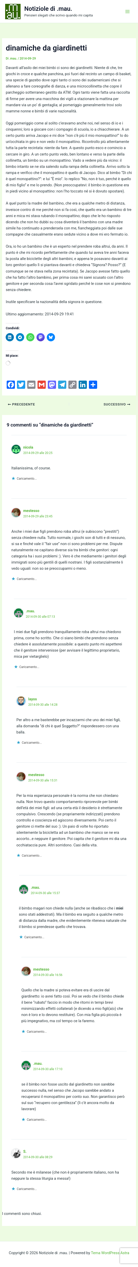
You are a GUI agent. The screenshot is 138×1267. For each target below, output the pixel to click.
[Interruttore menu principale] (127, 11)
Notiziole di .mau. (48, 8)
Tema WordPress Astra (110, 1253)
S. (24, 1151)
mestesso (31, 511)
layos (32, 699)
